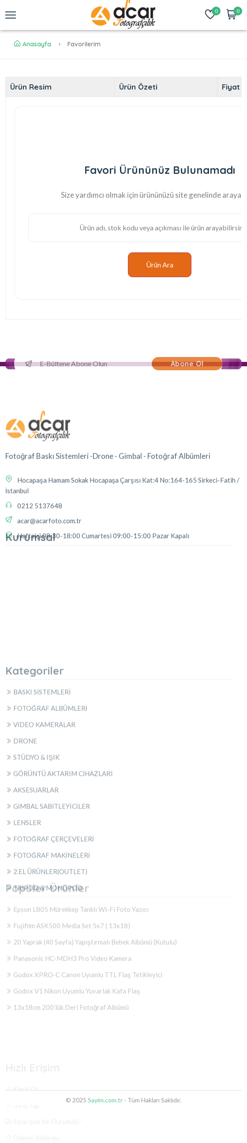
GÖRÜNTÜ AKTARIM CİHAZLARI (59, 886)
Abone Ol (187, 363)
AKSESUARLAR (32, 902)
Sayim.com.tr (105, 1106)
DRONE (21, 853)
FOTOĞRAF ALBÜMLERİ (46, 821)
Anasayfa (32, 44)
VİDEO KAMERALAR (40, 837)
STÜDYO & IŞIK (32, 870)
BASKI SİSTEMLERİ (38, 804)
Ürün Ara (159, 264)
